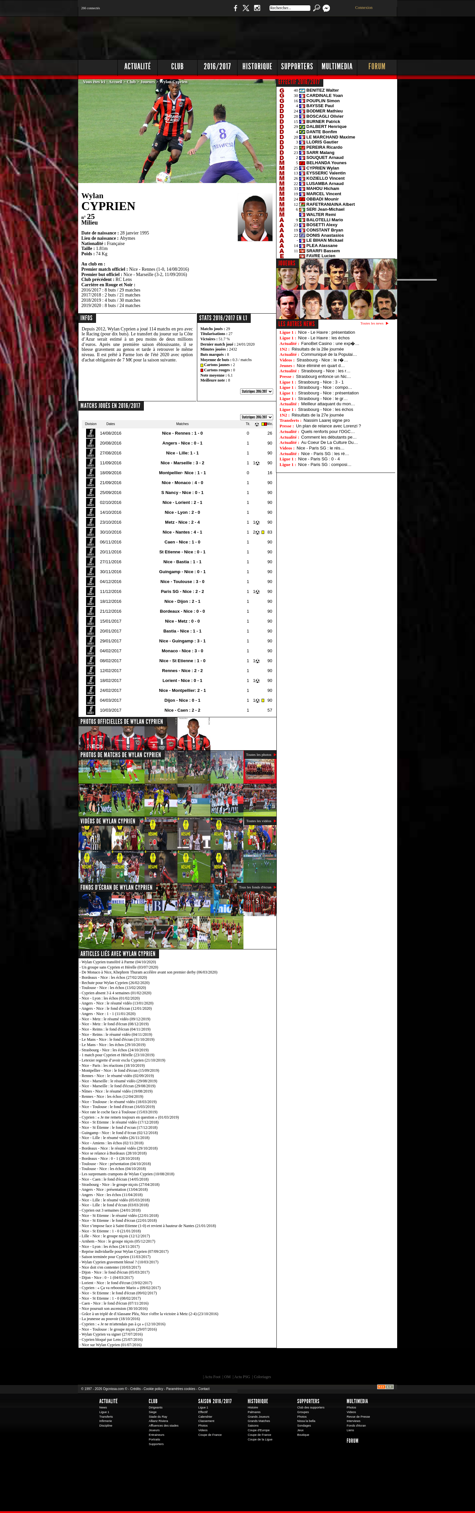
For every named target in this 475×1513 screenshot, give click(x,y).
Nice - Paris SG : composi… (325, 464)
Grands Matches (259, 1421)
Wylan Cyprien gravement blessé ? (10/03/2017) (119, 1262)
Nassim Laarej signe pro (326, 420)
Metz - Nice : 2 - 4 (182, 522)
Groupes (303, 1412)
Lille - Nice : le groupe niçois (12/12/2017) (116, 1236)
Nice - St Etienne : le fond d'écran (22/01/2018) (119, 1220)
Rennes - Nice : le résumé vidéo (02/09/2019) (118, 1075)
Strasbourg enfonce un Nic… (323, 376)
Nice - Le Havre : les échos (324, 337)
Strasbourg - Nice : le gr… (323, 398)
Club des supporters (311, 1407)
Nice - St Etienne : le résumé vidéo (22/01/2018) (120, 1215)
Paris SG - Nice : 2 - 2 (182, 591)
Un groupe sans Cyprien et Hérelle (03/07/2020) (120, 967)
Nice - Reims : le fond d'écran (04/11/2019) (116, 1029)
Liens (350, 1430)
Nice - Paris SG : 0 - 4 (319, 458)
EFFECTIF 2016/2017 (299, 82)
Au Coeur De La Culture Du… (329, 442)
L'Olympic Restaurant (241, 1362)
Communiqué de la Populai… (329, 354)
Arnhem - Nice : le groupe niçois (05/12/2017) (118, 1241)
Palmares (254, 1412)
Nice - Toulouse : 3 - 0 (182, 581)
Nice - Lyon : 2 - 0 (182, 512)
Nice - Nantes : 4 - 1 (182, 532)
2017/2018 (91, 295)
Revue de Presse (358, 1416)
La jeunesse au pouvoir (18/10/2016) (111, 1318)
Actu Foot (212, 1376)
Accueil (115, 81)
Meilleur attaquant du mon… (328, 403)
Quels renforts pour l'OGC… (328, 431)
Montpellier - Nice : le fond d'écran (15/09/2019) (120, 1070)
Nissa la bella (306, 1421)
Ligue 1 (104, 1412)
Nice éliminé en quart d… (321, 365)
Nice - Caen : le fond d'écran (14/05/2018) (115, 1179)
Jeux (300, 1430)
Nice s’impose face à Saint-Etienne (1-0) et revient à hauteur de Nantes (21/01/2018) (149, 1225)
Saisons (253, 1425)
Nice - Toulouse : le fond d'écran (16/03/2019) (118, 1106)
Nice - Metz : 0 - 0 (182, 621)
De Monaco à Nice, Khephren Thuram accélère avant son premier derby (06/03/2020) (150, 972)
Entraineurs (156, 1434)
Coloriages (262, 1376)
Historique (257, 66)
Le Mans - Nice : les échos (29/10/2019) (114, 1044)
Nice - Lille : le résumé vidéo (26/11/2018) (116, 1137)
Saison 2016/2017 (215, 1401)
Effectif (202, 1412)
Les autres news (296, 324)
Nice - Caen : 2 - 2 (182, 710)
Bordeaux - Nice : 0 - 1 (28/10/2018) (111, 1158)
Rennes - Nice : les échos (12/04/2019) (112, 1096)
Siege (153, 1412)
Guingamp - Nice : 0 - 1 (182, 571)
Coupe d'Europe (258, 1430)
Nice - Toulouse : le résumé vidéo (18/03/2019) (119, 1101)
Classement (206, 1421)
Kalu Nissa (329, 1362)
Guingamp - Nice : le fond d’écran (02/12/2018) (120, 1132)
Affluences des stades (163, 1425)
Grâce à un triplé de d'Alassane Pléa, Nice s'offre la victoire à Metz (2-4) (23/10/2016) (150, 1314)
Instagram (257, 11)
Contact (203, 1389)
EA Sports (153, 1362)
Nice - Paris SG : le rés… (320, 448)
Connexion (364, 7)
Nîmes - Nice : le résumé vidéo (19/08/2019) (117, 1091)
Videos (202, 1430)
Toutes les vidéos (258, 821)
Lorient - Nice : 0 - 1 (183, 680)
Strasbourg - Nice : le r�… (322, 359)
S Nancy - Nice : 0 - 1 (182, 492)
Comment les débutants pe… (329, 437)
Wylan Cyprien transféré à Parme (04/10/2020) (118, 962)
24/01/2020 (246, 344)
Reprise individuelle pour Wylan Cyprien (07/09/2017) (125, 1251)
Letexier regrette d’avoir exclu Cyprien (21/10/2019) (124, 1060)
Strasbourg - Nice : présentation (328, 392)
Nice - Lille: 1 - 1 (182, 452)
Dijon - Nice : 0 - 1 (183, 700)
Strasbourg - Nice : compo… (325, 387)
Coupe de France (210, 1434)
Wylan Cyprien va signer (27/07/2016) (111, 1334)
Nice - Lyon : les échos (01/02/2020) (111, 998)
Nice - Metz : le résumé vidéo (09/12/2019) (116, 1019)
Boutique (214, 11)
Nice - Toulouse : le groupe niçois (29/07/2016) (119, 1329)
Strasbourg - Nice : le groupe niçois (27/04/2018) (121, 1184)
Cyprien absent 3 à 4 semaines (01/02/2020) (116, 993)
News (103, 1407)
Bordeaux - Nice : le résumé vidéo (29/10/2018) (120, 1148)
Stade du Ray (158, 1416)
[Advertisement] (277, 36)
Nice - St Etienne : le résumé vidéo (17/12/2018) (120, 1122)
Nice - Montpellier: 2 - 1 (182, 690)
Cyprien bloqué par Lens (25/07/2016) (112, 1339)
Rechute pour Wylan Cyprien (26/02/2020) (116, 982)
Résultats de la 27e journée (318, 415)
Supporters (297, 66)
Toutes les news (372, 323)
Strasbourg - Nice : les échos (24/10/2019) (115, 1050)
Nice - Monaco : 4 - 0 (182, 482)
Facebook (234, 11)
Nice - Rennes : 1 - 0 (182, 433)
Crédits (135, 1389)
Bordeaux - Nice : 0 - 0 (182, 611)
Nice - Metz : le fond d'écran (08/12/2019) (115, 1024)
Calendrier (205, 1416)
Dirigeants (156, 1407)
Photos (203, 1425)
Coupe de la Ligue (260, 1439)
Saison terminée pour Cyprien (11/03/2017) (116, 1256)
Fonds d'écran (356, 1425)
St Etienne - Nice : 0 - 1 (182, 551)
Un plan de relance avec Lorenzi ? (328, 425)
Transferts (106, 1416)
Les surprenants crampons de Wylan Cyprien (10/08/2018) (128, 1174)
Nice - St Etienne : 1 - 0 (182, 660)
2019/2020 (91, 305)
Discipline (105, 1425)
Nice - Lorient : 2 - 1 (183, 502)
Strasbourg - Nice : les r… (326, 370)
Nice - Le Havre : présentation (326, 332)
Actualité (137, 66)
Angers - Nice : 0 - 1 (182, 443)
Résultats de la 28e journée (318, 349)
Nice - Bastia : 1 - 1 (182, 561)
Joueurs (148, 81)
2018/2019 (91, 300)
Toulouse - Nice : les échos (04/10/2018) (113, 1168)
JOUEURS (287, 263)
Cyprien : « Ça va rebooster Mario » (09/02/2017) (121, 1287)
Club (177, 66)
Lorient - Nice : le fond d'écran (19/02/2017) (117, 1283)
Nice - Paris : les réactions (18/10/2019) (113, 1065)
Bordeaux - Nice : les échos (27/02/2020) (114, 977)
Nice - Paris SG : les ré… (325, 453)
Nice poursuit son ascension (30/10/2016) (115, 1308)
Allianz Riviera (158, 1421)
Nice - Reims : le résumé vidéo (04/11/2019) (117, 1034)
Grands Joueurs (258, 1416)
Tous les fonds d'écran (255, 887)
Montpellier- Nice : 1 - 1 (182, 472)
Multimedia (337, 66)
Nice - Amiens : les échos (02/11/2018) (113, 1143)
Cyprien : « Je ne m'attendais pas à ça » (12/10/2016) (124, 1324)
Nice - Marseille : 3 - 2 (182, 462)
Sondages (304, 1425)
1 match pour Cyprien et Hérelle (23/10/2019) (118, 1055)
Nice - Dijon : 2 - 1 (183, 601)
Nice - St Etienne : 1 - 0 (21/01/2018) (111, 1231)
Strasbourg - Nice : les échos (325, 409)
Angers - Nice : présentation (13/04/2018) (114, 1189)
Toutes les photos (258, 754)
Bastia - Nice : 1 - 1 (182, 631)
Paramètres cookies (180, 1389)
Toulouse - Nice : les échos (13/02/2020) (113, 987)
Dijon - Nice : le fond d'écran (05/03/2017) (116, 1272)
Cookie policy (153, 1389)
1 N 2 (188, 11)
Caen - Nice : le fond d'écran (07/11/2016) (115, 1303)
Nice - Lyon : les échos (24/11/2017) (111, 1246)
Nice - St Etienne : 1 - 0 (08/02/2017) (111, 1298)
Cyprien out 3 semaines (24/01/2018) (111, 1210)
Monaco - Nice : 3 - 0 (182, 650)
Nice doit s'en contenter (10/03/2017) (111, 1267)
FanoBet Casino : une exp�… (330, 343)
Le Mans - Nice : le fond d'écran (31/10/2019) (118, 1039)
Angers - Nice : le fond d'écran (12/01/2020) (116, 1008)
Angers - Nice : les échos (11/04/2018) (112, 1194)
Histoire (253, 1407)
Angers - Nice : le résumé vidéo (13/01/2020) (117, 1003)
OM (227, 1376)
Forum (377, 66)
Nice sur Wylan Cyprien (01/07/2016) (112, 1345)
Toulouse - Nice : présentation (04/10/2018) (116, 1163)
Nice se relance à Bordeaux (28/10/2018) (114, 1153)
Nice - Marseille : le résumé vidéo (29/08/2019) (119, 1081)
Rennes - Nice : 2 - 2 (182, 670)
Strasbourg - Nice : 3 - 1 (321, 382)
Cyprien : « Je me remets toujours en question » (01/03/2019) (130, 1117)
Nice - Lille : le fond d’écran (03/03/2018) (115, 1205)
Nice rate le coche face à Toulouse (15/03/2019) (120, 1112)
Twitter (245, 11)
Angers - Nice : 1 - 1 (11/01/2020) (108, 1013)
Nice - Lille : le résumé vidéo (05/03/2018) (116, 1200)
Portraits (154, 1439)
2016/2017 (217, 66)
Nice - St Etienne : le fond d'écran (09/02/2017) (119, 1293)
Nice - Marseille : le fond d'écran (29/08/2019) (119, 1086)
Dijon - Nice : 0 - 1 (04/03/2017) (108, 1277)
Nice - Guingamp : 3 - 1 (182, 640)
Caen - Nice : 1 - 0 (182, 542)
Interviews (354, 1421)
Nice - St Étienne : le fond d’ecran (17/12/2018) (120, 1127)
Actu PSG (242, 1376)
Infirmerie (105, 1421)
